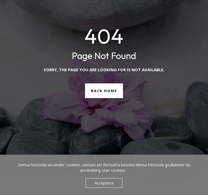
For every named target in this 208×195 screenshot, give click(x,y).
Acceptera (104, 183)
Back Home (104, 90)
